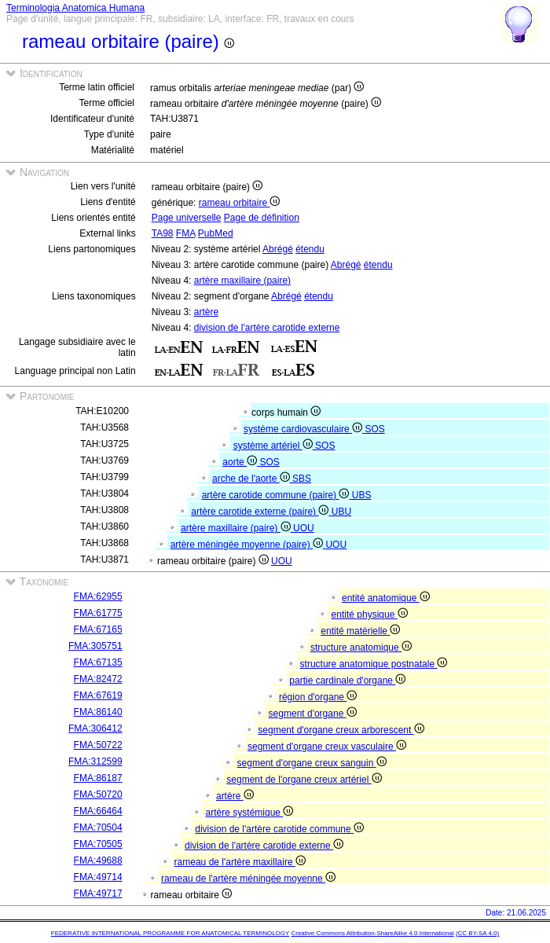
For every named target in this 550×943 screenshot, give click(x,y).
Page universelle (187, 217)
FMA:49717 (98, 893)
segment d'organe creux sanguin (312, 763)
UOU (303, 528)
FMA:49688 (98, 860)
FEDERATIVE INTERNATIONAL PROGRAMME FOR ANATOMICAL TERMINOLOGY (170, 933)
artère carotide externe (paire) (261, 511)
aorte (240, 462)
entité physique (370, 614)
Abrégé (277, 249)
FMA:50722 (98, 744)
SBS (301, 478)
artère (206, 311)
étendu (309, 249)
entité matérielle (360, 631)
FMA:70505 (98, 843)
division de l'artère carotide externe (267, 327)
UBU (341, 511)
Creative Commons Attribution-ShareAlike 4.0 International (372, 933)
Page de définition (261, 217)
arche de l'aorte (252, 478)
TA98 (163, 233)
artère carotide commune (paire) (277, 495)
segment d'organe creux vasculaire (327, 746)
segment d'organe (313, 713)
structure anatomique (361, 647)
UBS (362, 495)
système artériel (274, 445)
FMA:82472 (98, 678)
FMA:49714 (98, 876)
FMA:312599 (95, 761)
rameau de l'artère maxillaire (240, 862)
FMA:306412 (95, 728)
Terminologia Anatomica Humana (75, 7)
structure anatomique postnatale (374, 664)
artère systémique (250, 812)
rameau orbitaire (239, 202)
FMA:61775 (98, 612)
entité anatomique (386, 598)
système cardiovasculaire (304, 429)
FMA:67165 (98, 629)
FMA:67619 (98, 695)
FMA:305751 (95, 645)
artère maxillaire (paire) (242, 280)
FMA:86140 (98, 711)
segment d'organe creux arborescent (341, 730)
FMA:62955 (98, 596)
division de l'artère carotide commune (279, 829)
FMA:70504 (98, 827)
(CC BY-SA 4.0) (477, 933)
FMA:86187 (98, 777)
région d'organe (318, 697)
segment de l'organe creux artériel (303, 779)
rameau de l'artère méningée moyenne (248, 878)
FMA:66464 (98, 810)
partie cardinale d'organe (347, 680)
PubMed (215, 233)
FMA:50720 (98, 794)
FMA (186, 233)
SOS (374, 429)
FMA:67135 (98, 662)
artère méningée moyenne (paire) (248, 544)
